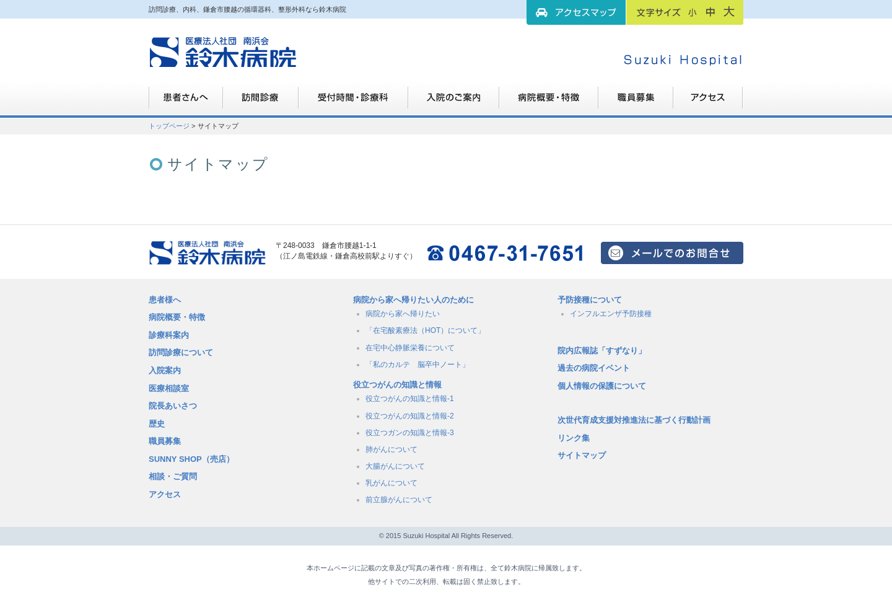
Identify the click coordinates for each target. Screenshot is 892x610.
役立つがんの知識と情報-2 (409, 416)
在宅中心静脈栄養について (410, 347)
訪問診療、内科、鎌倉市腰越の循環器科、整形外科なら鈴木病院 (223, 52)
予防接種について (590, 299)
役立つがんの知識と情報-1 (409, 398)
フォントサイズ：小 (692, 12)
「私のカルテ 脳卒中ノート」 (417, 364)
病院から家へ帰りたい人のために (413, 299)
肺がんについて (391, 449)
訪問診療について (181, 352)
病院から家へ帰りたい (402, 313)
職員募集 (635, 102)
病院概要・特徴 (548, 102)
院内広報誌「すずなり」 (602, 350)
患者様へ (165, 299)
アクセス (165, 494)
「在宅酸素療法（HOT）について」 (425, 330)
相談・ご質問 (173, 476)
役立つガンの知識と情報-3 (409, 432)
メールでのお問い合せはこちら (672, 253)
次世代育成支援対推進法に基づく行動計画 (634, 420)
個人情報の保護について (602, 386)
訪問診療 (261, 102)
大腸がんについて (395, 466)
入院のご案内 (453, 102)
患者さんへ (186, 102)
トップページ (169, 126)
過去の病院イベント (594, 368)
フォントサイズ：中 (710, 12)
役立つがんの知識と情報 (397, 384)
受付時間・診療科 (353, 102)
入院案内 (165, 370)
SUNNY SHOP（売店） (191, 459)
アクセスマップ (576, 12)
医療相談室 (169, 388)
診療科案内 (169, 335)
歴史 (157, 423)
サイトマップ (582, 455)
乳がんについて (391, 483)
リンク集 (574, 438)
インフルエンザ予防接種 (611, 313)
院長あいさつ (173, 405)
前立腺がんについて (398, 499)
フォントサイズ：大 (729, 12)
